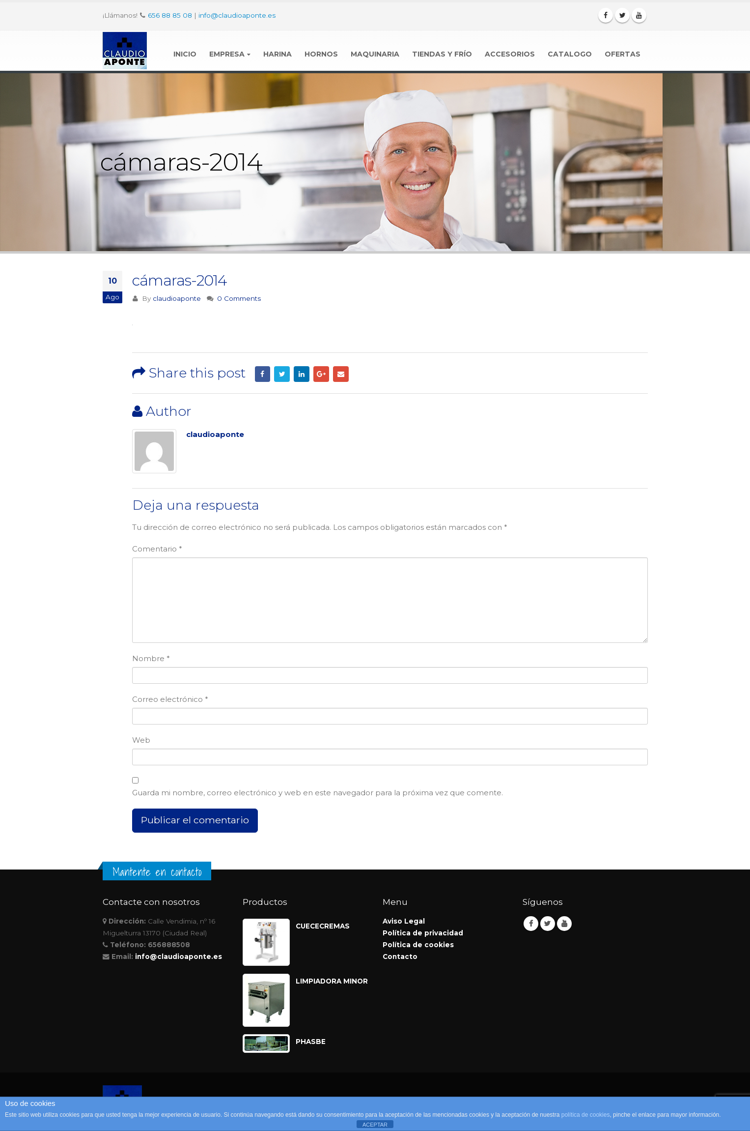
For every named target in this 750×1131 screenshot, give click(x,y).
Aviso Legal (404, 921)
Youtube (564, 923)
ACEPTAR (375, 1125)
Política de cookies (418, 945)
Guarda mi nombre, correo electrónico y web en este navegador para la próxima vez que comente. (317, 792)
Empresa (227, 54)
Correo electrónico (170, 699)
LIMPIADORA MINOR (332, 981)
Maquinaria (375, 54)
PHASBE (311, 1041)
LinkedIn (301, 374)
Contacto (400, 956)
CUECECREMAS (323, 926)
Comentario (157, 548)
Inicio (184, 54)
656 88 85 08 (170, 15)
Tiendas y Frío (442, 54)
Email (341, 374)
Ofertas (622, 54)
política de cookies (585, 1114)
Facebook (263, 374)
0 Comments (239, 298)
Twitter (282, 374)
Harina (277, 54)
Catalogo (570, 54)
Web (141, 740)
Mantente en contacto (156, 872)
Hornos (321, 54)
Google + (321, 374)
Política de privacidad (423, 933)
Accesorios (510, 54)
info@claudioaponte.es (237, 15)
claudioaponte (177, 298)
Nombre (151, 658)
